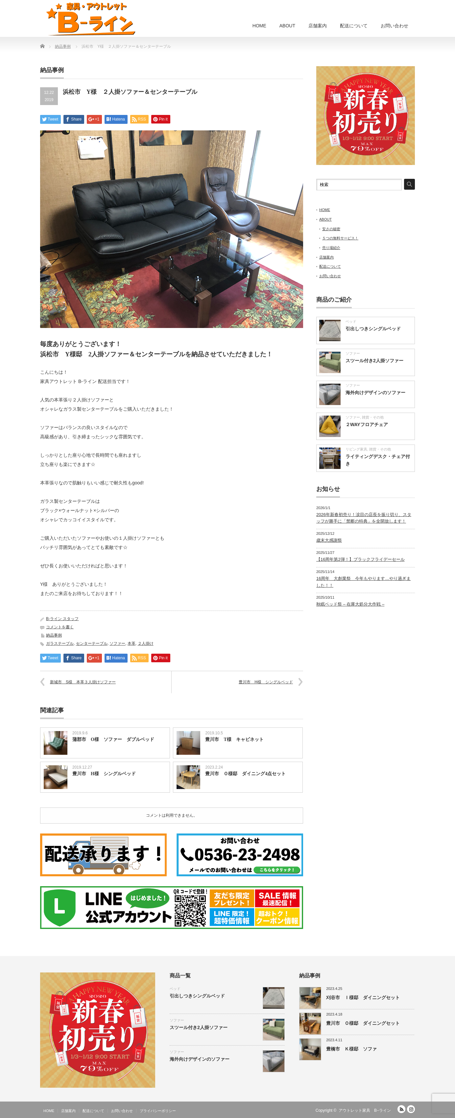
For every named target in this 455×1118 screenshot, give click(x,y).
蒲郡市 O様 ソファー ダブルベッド (113, 739)
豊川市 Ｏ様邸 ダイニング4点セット (245, 773)
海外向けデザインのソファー (375, 392)
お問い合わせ (394, 25)
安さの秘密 (331, 229)
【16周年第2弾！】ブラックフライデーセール (360, 559)
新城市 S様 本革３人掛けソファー (83, 682)
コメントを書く (60, 627)
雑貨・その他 (373, 417)
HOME (259, 25)
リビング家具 (356, 449)
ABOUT (287, 25)
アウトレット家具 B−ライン (365, 1110)
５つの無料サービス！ (340, 238)
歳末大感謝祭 (329, 540)
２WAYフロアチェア (367, 424)
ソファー (117, 643)
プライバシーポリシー (158, 1111)
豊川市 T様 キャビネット (234, 739)
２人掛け (146, 643)
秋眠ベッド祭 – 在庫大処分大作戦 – (350, 604)
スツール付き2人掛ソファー (374, 360)
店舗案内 (317, 25)
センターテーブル (92, 643)
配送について (354, 25)
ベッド (351, 321)
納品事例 (54, 635)
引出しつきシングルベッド (373, 328)
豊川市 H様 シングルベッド (266, 682)
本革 (131, 643)
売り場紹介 (331, 248)
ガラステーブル (60, 643)
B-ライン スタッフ (62, 618)
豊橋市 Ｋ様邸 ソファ (351, 1048)
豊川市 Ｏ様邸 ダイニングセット (363, 1023)
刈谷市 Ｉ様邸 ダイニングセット (363, 997)
